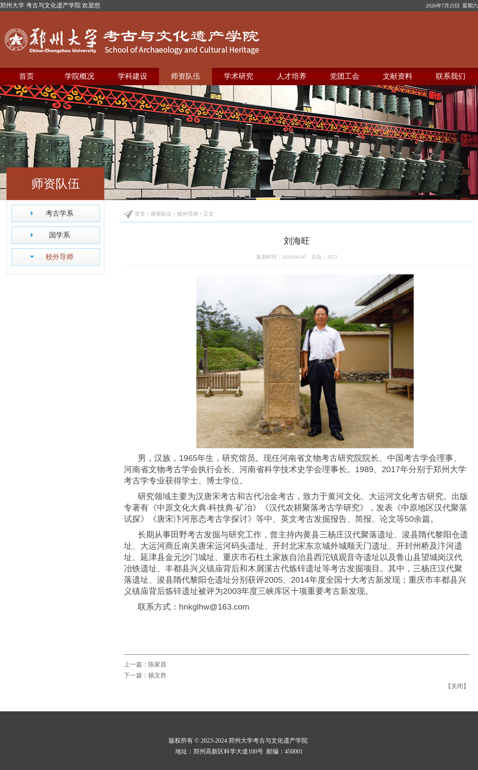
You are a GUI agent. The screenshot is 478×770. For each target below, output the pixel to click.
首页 (26, 76)
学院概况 (79, 76)
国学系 (59, 235)
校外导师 (59, 256)
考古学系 (59, 213)
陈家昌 (157, 664)
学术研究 (238, 76)
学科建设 (132, 76)
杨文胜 (157, 675)
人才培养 (291, 76)
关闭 (457, 686)
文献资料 (397, 76)
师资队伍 (185, 76)
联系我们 (450, 76)
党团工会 (344, 76)
